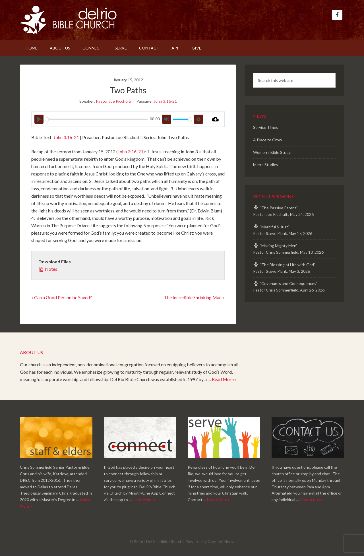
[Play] (39, 119)
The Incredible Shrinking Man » (194, 297)
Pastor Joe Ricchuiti (113, 101)
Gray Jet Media (221, 541)
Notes (47, 268)
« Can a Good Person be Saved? (61, 297)
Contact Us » (311, 499)
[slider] (96, 119)
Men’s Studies (265, 164)
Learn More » (144, 499)
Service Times (265, 127)
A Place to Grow (267, 139)
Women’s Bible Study (272, 152)
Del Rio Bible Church (68, 20)
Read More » (224, 379)
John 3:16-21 (165, 101)
